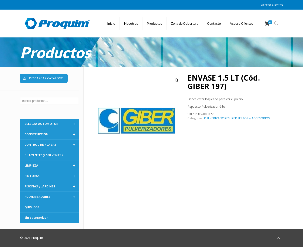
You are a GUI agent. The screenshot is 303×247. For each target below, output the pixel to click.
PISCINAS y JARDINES (51, 186)
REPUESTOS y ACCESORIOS (250, 118)
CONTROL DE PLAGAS (51, 145)
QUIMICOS (31, 207)
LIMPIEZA (51, 165)
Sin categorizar (36, 218)
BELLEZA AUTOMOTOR (51, 124)
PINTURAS (51, 176)
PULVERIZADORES (217, 118)
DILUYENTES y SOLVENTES (43, 155)
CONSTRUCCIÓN (51, 134)
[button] (177, 80)
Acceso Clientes (272, 5)
